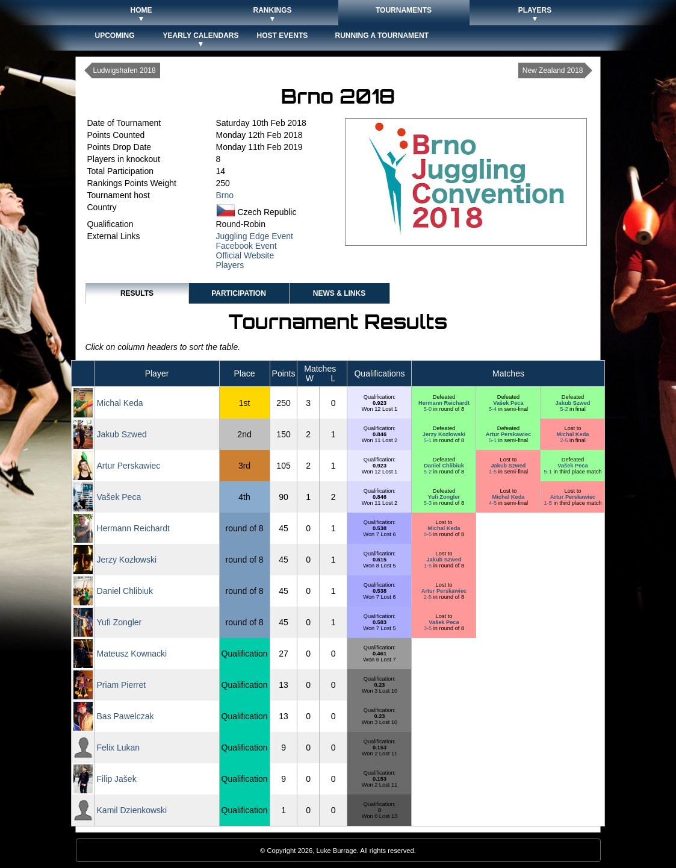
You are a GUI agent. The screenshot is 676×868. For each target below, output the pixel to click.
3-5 (428, 628)
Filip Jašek (117, 779)
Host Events (282, 35)
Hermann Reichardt (444, 403)
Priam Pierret (121, 685)
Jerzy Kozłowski (444, 434)
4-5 (493, 503)
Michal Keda (120, 403)
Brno (225, 195)
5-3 (428, 503)
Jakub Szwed (572, 403)
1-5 (493, 472)
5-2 (564, 409)
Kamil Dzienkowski (132, 810)
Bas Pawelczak (125, 716)
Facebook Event (246, 246)
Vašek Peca (508, 403)
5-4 (493, 409)
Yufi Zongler (444, 497)
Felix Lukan (118, 747)
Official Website (245, 255)
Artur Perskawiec (508, 434)
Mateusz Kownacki (132, 653)
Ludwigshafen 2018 (124, 70)
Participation (238, 293)
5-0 (428, 409)
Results (136, 293)
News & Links (339, 293)
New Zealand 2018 (553, 70)
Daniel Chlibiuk (444, 466)
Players (230, 265)
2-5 (564, 440)
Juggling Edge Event (254, 236)
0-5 (428, 534)
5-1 (428, 440)
